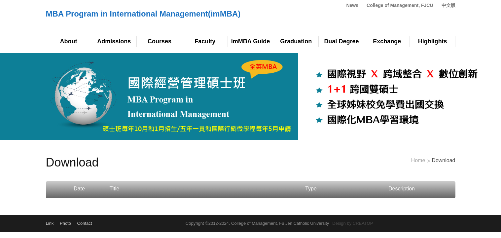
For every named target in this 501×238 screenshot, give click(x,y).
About (68, 41)
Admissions (114, 41)
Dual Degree (341, 41)
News (352, 5)
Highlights (432, 41)
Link (50, 223)
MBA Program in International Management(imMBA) (143, 13)
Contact (84, 223)
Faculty (205, 41)
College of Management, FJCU (400, 5)
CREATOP (363, 223)
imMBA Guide (250, 41)
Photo (65, 223)
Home (418, 159)
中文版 (448, 5)
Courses (159, 41)
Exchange (387, 41)
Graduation (296, 41)
